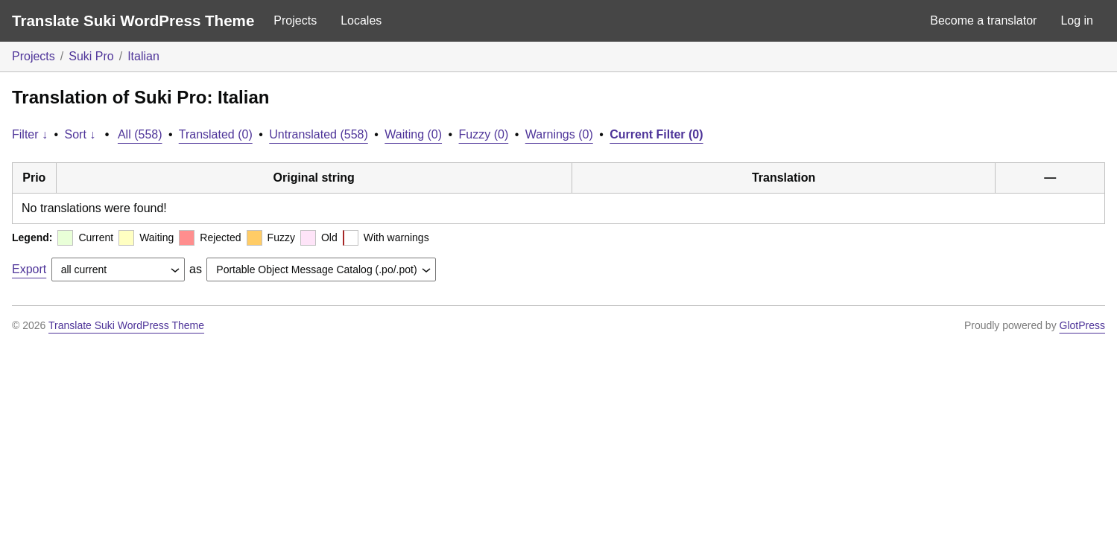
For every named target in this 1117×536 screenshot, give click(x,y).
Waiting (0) (413, 134)
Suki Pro (91, 56)
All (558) (140, 134)
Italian (143, 56)
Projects (295, 20)
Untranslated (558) (318, 134)
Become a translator (983, 20)
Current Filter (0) (656, 134)
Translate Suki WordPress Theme (133, 20)
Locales (361, 20)
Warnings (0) (559, 134)
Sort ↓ (80, 134)
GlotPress (1082, 325)
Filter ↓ (30, 134)
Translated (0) (216, 134)
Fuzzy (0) (484, 134)
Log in (1076, 20)
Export (29, 269)
